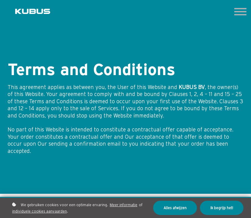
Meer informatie (123, 204)
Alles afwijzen (175, 208)
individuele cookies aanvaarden (39, 211)
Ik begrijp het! (221, 208)
